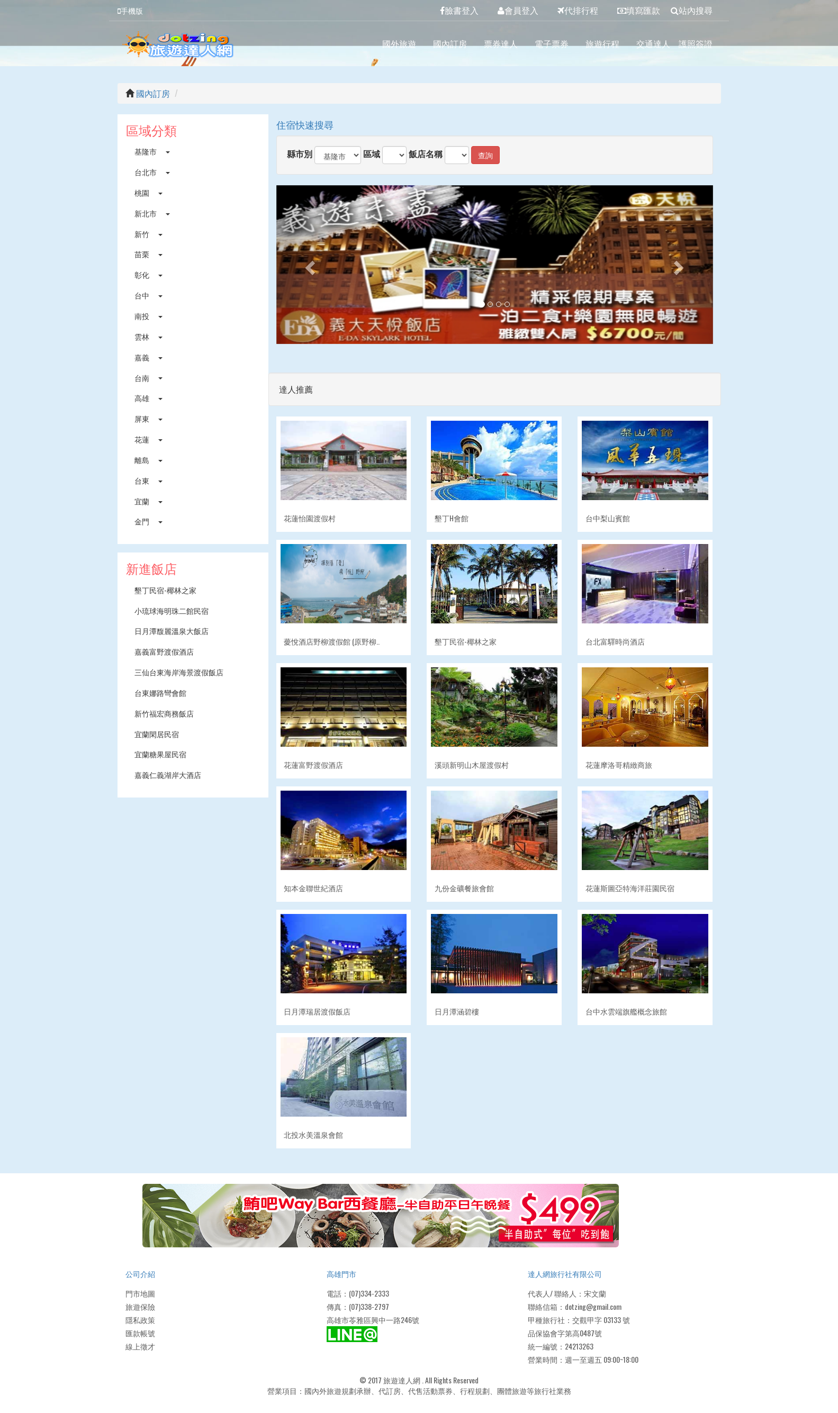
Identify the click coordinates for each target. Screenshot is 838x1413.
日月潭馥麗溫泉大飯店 (171, 630)
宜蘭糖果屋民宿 (160, 753)
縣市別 (299, 154)
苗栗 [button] (148, 253)
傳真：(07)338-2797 (358, 1306)
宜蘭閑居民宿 (156, 733)
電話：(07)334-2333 (358, 1293)
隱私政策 (140, 1319)
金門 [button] (148, 521)
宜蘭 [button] (148, 500)
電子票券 (552, 43)
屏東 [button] (148, 418)
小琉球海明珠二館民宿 (171, 610)
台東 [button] (148, 480)
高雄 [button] (148, 397)
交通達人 (653, 43)
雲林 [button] (148, 336)
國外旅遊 (399, 43)
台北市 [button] (152, 171)
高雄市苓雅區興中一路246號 (373, 1319)
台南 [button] (148, 377)
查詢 (485, 154)
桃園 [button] (148, 192)
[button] (309, 264)
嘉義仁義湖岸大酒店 (167, 774)
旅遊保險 (140, 1306)
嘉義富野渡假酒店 (164, 651)
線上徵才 (140, 1346)
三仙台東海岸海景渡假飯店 (178, 671)
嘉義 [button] (148, 357)
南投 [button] (148, 315)
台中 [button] (148, 295)
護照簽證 (696, 43)
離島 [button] (148, 459)
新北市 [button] (152, 213)
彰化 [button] (148, 274)
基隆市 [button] (152, 151)
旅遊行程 (602, 43)
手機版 (130, 10)
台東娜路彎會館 (160, 692)
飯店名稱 (426, 154)
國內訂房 (450, 43)
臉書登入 (459, 10)
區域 (371, 154)
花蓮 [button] (148, 439)
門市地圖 (140, 1293)
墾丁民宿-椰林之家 (165, 589)
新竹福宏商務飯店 (164, 713)
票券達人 (501, 43)
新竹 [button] (148, 233)
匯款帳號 (140, 1332)
